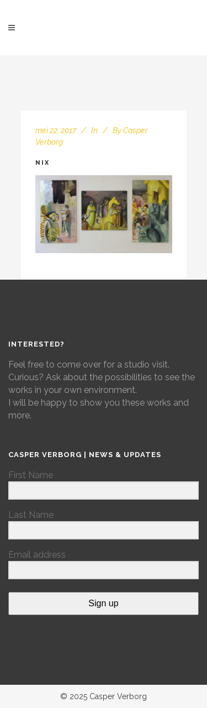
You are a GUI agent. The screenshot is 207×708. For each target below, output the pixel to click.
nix (42, 162)
